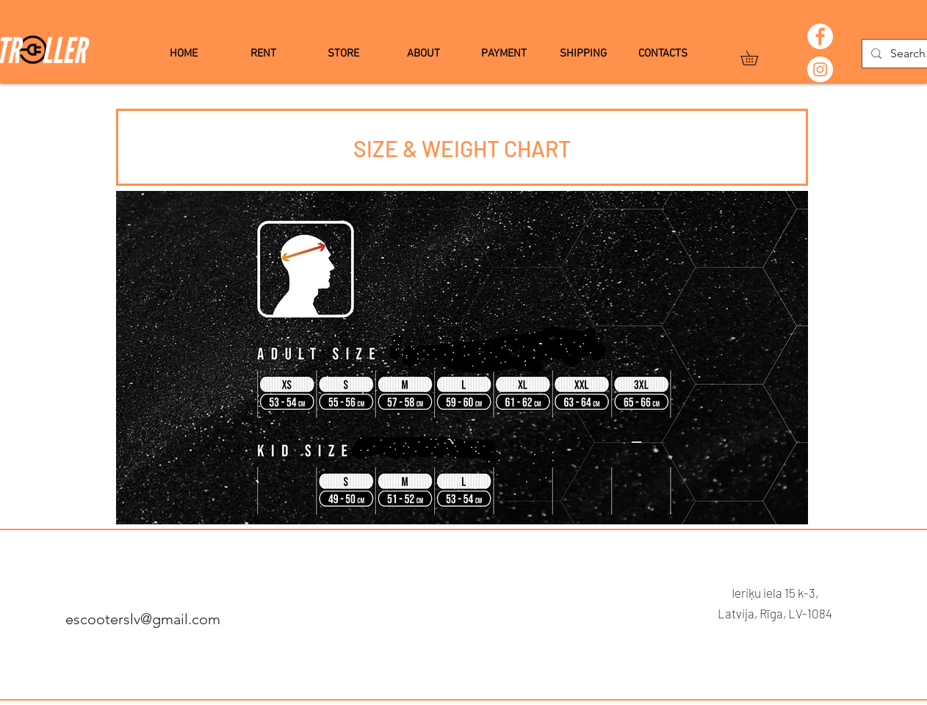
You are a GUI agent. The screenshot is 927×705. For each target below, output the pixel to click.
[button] (756, 58)
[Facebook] (820, 36)
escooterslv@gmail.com (142, 619)
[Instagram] (820, 69)
